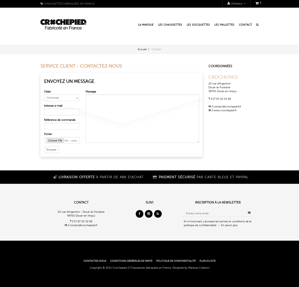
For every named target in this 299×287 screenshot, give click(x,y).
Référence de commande (59, 120)
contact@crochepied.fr (227, 106)
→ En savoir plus (228, 225)
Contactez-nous (94, 261)
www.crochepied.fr (225, 110)
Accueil (142, 49)
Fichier (48, 134)
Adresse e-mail (53, 105)
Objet (47, 91)
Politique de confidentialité (176, 261)
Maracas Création (198, 267)
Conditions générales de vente (131, 261)
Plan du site (207, 261)
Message (91, 91)
